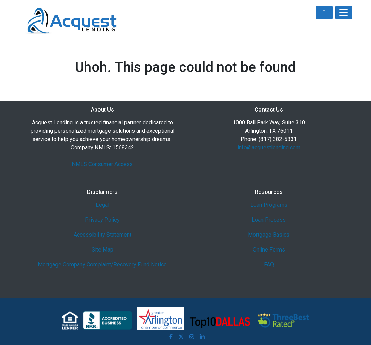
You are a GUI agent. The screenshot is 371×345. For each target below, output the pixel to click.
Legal (102, 205)
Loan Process (269, 219)
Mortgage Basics (269, 234)
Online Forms (269, 249)
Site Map (102, 249)
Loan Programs (268, 205)
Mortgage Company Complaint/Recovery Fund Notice (102, 264)
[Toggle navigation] (343, 12)
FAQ (269, 264)
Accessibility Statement (102, 234)
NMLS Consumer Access (102, 164)
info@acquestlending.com (269, 147)
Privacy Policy (102, 219)
